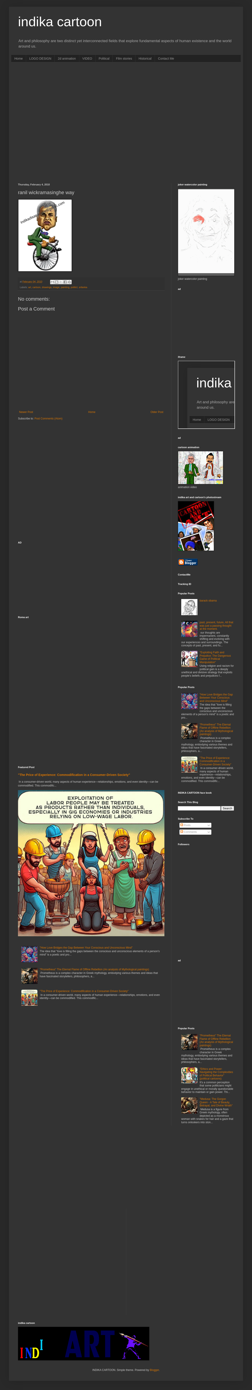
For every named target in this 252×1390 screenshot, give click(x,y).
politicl (74, 287)
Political (104, 58)
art (29, 287)
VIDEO (87, 58)
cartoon (36, 287)
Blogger (154, 1370)
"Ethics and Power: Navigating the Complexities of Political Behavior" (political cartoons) (216, 1073)
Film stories (124, 58)
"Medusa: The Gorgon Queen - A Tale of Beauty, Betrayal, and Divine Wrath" (216, 1102)
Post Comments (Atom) (48, 418)
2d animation (67, 58)
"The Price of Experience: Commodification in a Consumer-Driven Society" (74, 775)
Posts (185, 825)
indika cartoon (60, 21)
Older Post (156, 412)
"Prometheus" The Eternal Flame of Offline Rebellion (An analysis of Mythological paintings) (94, 969)
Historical (145, 58)
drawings (46, 287)
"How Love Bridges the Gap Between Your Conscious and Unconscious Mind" (86, 947)
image (56, 287)
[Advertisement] (53, 122)
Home (18, 58)
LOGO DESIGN (40, 58)
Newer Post (26, 412)
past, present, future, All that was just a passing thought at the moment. (216, 625)
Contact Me (166, 58)
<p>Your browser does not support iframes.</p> (206, 395)
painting (65, 287)
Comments (188, 832)
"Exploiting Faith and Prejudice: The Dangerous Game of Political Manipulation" (215, 657)
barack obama (208, 600)
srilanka (83, 287)
